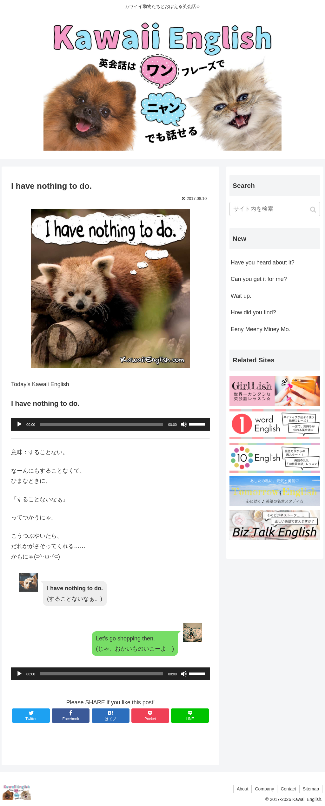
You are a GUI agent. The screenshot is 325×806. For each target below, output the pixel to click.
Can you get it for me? (259, 279)
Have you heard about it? (263, 262)
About (243, 788)
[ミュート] (184, 424)
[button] (314, 209)
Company (264, 788)
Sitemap (311, 788)
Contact (288, 788)
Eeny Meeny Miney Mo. (260, 329)
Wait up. (241, 296)
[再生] (19, 424)
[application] (110, 424)
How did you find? (253, 312)
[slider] (101, 424)
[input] (274, 209)
